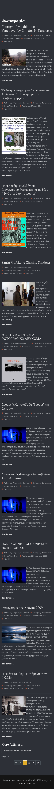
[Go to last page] (38, 762)
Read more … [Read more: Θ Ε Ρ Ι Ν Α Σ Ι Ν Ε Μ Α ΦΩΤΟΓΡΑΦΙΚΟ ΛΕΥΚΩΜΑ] (8, 394)
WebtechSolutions (27, 783)
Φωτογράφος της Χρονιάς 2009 (22, 607)
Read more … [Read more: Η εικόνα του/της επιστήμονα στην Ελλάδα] (8, 736)
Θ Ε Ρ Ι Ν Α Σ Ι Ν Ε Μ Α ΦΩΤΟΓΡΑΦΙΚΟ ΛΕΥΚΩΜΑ (21, 336)
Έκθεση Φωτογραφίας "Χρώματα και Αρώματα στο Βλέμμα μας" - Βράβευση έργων (26, 94)
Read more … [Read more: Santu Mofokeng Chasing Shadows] (8, 324)
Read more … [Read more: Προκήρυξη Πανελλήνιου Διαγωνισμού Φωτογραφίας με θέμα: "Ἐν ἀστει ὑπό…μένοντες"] (8, 252)
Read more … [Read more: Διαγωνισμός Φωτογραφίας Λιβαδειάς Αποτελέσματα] (8, 534)
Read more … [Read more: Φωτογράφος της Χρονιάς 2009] (8, 664)
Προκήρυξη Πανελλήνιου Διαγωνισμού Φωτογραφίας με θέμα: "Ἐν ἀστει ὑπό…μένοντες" (25, 189)
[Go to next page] (33, 762)
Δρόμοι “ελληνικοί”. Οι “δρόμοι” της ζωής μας (25, 406)
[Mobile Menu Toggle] (3, 6)
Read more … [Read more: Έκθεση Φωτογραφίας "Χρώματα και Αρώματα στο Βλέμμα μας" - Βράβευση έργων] (8, 175)
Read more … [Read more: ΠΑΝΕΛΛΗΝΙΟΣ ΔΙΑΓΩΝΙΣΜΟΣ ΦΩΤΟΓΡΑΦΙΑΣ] (8, 598)
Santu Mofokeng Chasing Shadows (26, 262)
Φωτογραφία (46, 35)
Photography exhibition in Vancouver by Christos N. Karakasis (27, 28)
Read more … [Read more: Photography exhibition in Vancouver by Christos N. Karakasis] (8, 80)
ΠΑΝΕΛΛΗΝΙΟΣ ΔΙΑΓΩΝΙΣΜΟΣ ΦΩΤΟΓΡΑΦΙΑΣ (25, 546)
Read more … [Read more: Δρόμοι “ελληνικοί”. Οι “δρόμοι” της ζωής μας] (8, 464)
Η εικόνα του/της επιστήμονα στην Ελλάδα (24, 675)
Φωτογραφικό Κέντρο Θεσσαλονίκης (18, 750)
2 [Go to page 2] (29, 762)
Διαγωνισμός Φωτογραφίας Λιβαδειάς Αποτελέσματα (26, 476)
